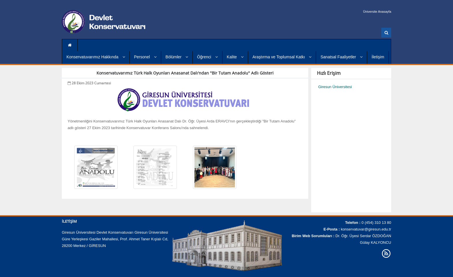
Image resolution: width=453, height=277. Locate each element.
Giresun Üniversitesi (335, 87)
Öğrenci (207, 57)
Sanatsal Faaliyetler (341, 57)
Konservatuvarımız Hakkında (95, 57)
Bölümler (177, 57)
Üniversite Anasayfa (377, 11)
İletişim (378, 57)
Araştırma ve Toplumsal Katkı (282, 57)
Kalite (235, 57)
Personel (145, 57)
